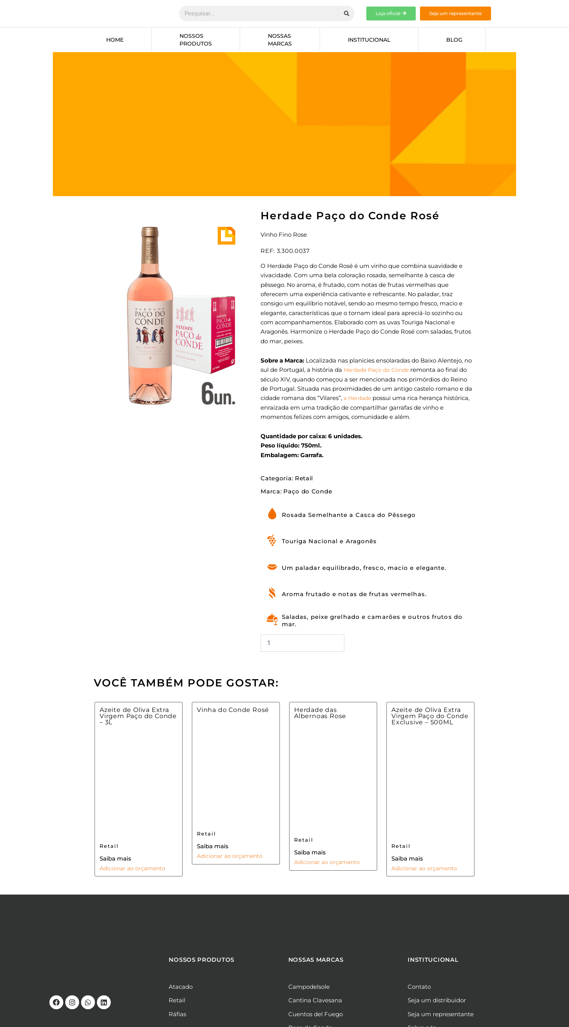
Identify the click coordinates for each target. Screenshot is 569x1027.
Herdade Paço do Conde (379, 369)
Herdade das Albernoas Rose (320, 716)
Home (115, 39)
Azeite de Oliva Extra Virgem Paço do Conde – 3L (138, 719)
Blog (454, 39)
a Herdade (359, 398)
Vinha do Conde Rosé (233, 713)
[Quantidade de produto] (302, 646)
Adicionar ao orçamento (134, 871)
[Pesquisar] (346, 13)
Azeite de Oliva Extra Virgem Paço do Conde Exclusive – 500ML (430, 719)
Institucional (369, 39)
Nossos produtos (196, 39)
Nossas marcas (280, 39)
